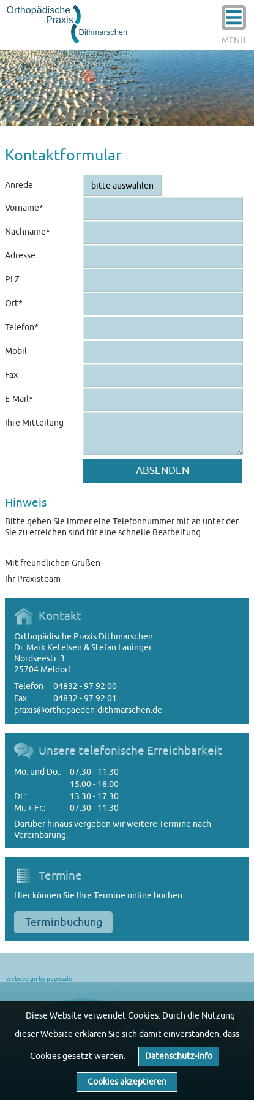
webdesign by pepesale (39, 978)
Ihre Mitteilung (34, 423)
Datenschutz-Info (178, 1056)
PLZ (12, 279)
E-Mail (25, 396)
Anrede (19, 185)
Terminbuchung (63, 922)
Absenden (162, 470)
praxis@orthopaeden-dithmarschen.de (88, 710)
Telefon (25, 325)
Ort (25, 301)
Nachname (27, 229)
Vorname (25, 205)
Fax (11, 375)
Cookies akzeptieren (127, 1082)
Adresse (20, 256)
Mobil (16, 351)
